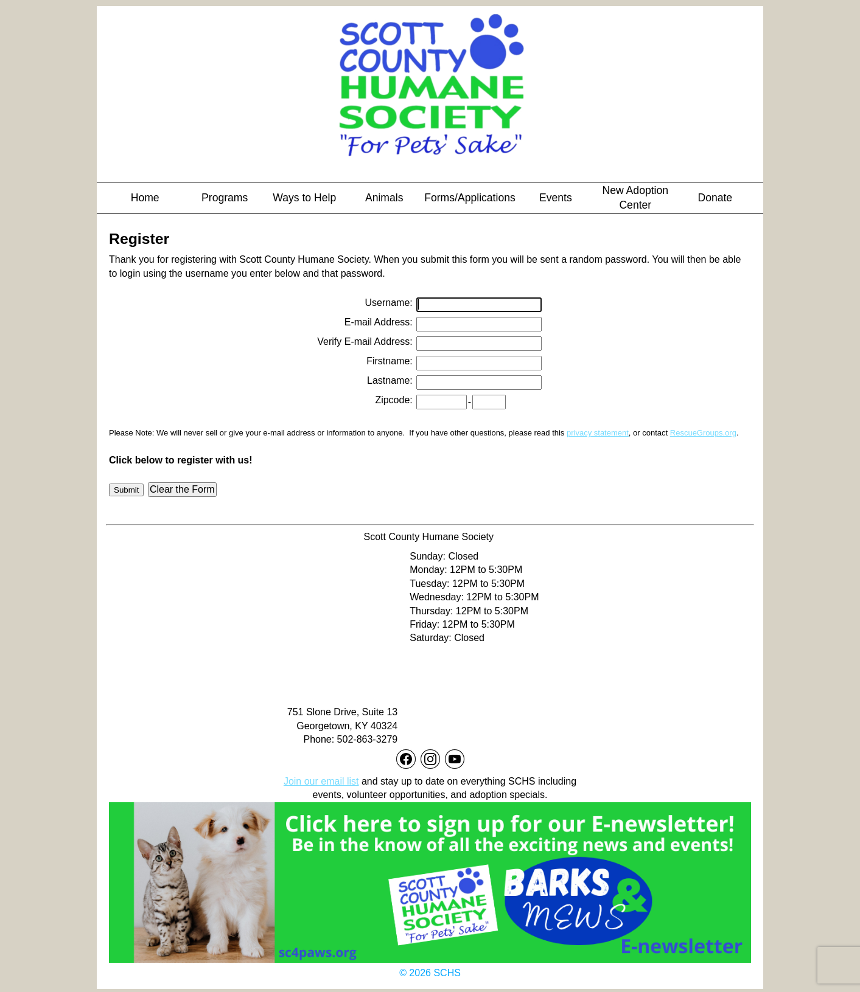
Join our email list (321, 781)
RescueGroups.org (703, 432)
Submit (126, 489)
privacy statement (598, 432)
